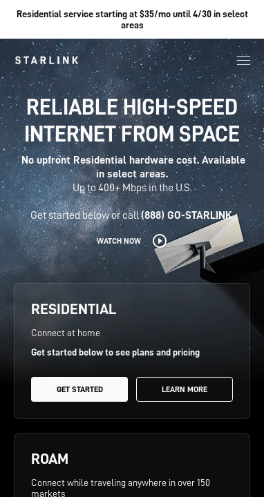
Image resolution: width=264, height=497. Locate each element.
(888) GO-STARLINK (186, 215)
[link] (46, 60)
